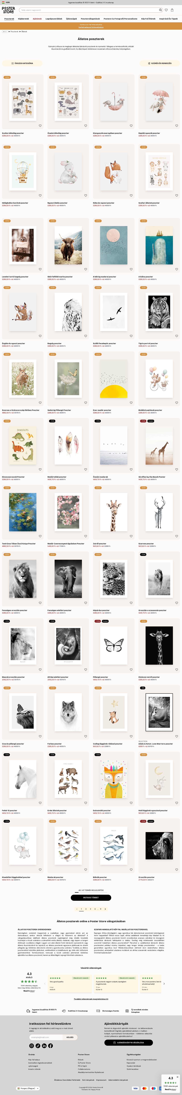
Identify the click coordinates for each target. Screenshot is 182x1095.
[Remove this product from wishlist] (40, 125)
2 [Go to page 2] (85, 909)
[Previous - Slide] (45, 984)
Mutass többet (91, 898)
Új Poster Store (84, 1063)
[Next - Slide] (164, 984)
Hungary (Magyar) (27, 1088)
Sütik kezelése (132, 1069)
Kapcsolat (131, 1063)
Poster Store (97, 1087)
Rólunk (80, 1060)
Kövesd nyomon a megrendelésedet (142, 1060)
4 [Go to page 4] (95, 909)
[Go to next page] (105, 909)
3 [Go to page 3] (90, 909)
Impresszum (101, 1080)
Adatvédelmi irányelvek (118, 1080)
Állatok (24, 32)
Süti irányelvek (88, 1080)
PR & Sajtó (82, 1066)
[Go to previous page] (77, 909)
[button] (170, 1083)
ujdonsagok (33, 1066)
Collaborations (84, 1069)
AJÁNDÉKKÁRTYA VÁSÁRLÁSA (128, 1043)
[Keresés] (160, 10)
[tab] (166, 10)
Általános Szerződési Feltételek (67, 1080)
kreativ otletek (34, 1069)
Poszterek (14, 32)
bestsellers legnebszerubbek (40, 1063)
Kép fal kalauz (34, 1060)
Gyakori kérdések (134, 1066)
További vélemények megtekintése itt (91, 999)
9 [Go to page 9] (100, 909)
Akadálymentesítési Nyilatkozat (91, 1072)
